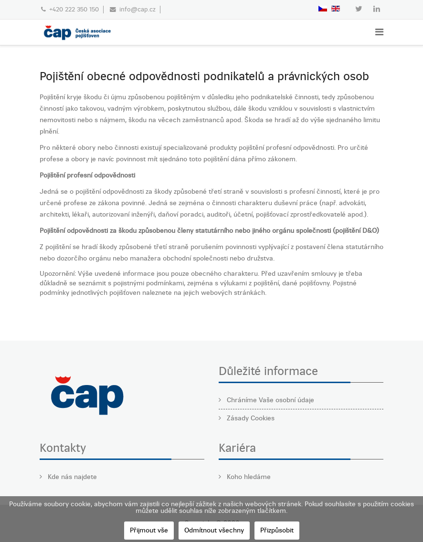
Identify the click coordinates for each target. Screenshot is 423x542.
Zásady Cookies (250, 418)
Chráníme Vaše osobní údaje (269, 400)
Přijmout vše (149, 530)
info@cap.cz (137, 9)
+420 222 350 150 (74, 9)
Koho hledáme (248, 477)
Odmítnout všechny (214, 530)
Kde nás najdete (71, 477)
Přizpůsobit (277, 530)
